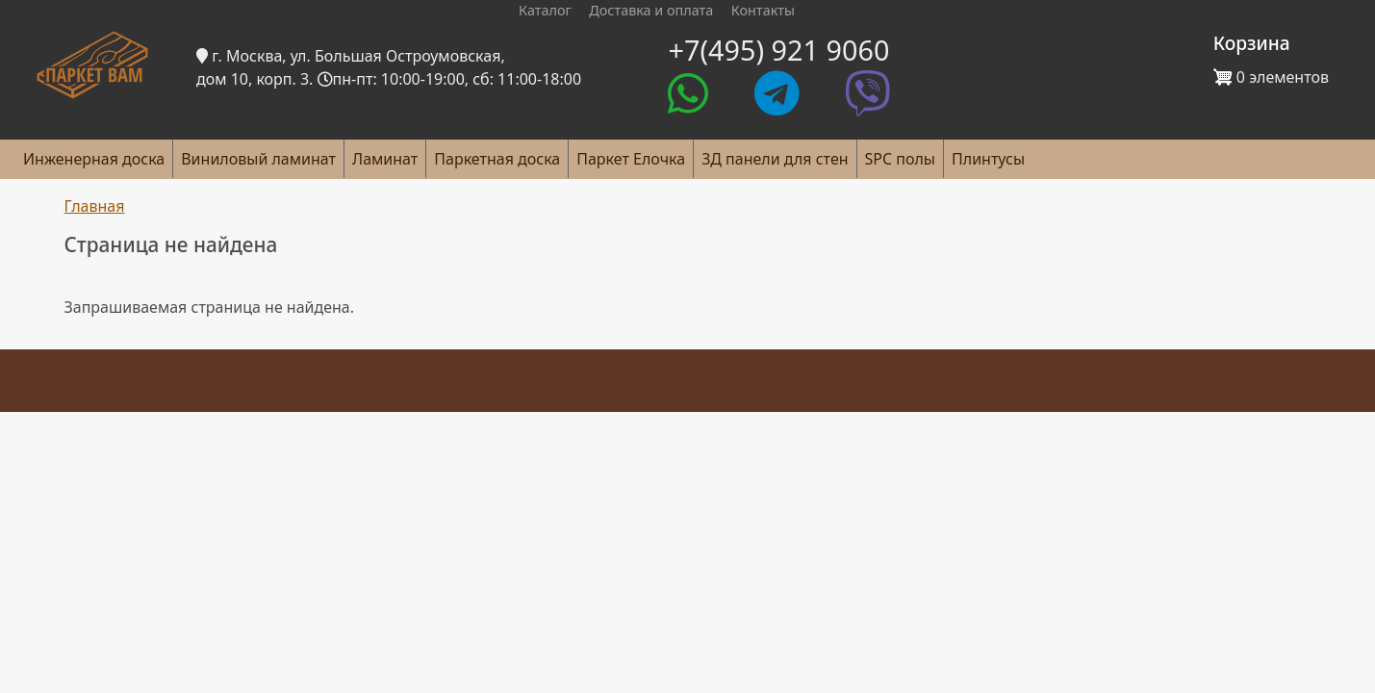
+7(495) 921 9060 (778, 49)
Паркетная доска (497, 158)
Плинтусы (988, 158)
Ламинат (385, 158)
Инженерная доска (94, 158)
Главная (94, 206)
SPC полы (900, 158)
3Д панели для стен (774, 158)
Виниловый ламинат (258, 158)
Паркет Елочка (630, 158)
